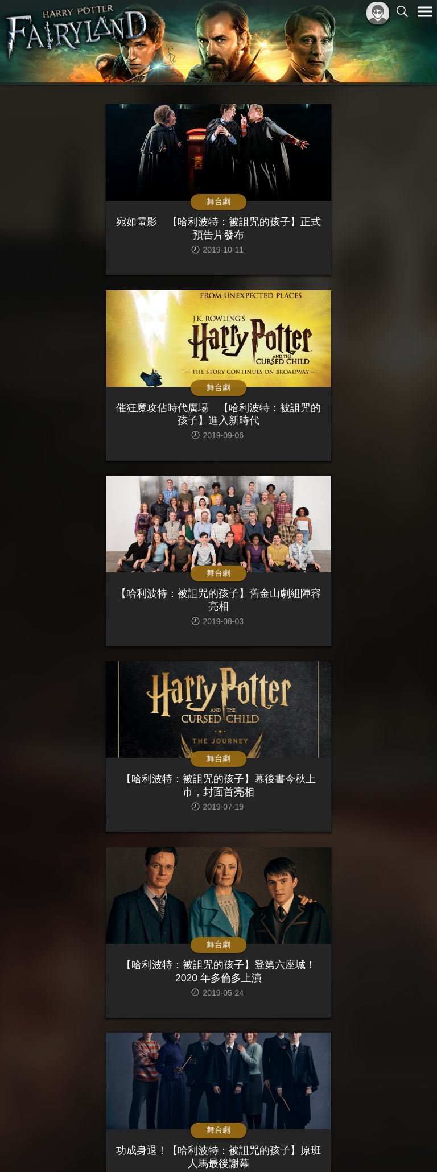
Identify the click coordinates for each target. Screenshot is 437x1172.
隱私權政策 (366, 1144)
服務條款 (325, 1144)
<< (144, 1053)
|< (122, 1053)
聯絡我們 (407, 1144)
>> (292, 1053)
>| (314, 1053)
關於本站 (288, 1144)
